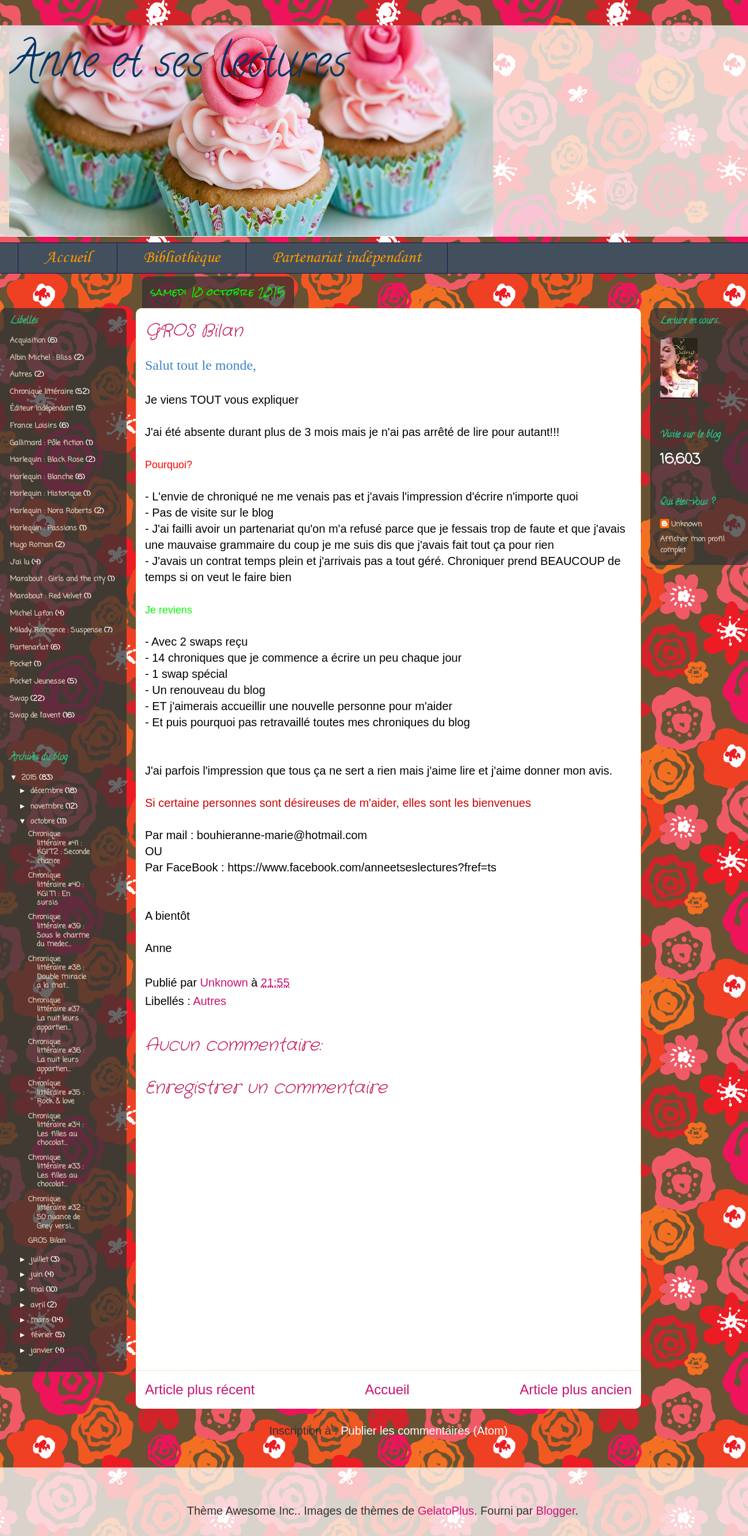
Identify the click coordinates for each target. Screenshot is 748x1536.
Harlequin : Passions (43, 528)
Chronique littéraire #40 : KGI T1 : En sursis (55, 889)
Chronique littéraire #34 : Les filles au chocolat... (55, 1130)
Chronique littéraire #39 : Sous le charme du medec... (58, 931)
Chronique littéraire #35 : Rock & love (56, 1092)
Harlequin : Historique (45, 493)
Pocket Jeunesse (37, 681)
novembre (48, 806)
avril (38, 1305)
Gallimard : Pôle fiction (46, 443)
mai (38, 1289)
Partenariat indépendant (346, 257)
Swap (19, 698)
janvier (42, 1350)
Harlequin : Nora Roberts (51, 511)
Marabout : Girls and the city (57, 579)
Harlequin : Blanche (41, 477)
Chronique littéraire (41, 391)
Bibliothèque (181, 257)
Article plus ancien (576, 1389)
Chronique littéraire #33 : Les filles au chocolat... (55, 1171)
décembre (47, 791)
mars (41, 1320)
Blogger (555, 1510)
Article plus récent (200, 1389)
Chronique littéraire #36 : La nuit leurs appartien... (56, 1056)
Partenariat (29, 647)
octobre (43, 821)
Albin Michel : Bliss (41, 357)
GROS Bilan (47, 1240)
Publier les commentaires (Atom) (424, 1430)
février (42, 1335)
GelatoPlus (446, 1510)
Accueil (67, 257)
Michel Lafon (31, 613)
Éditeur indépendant (42, 408)
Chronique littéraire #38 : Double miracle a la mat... (57, 973)
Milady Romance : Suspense (56, 630)
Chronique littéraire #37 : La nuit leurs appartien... (55, 1014)
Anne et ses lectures (178, 66)
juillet (40, 1259)
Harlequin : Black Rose (46, 459)
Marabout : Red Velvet (46, 596)
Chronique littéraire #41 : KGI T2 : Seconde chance (59, 848)
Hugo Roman (31, 545)
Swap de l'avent (35, 715)
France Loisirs (33, 425)
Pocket (21, 664)
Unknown (686, 524)
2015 (30, 777)
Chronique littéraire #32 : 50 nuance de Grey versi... (56, 1213)
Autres (209, 1001)
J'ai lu (19, 562)
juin (37, 1274)
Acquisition (27, 340)
